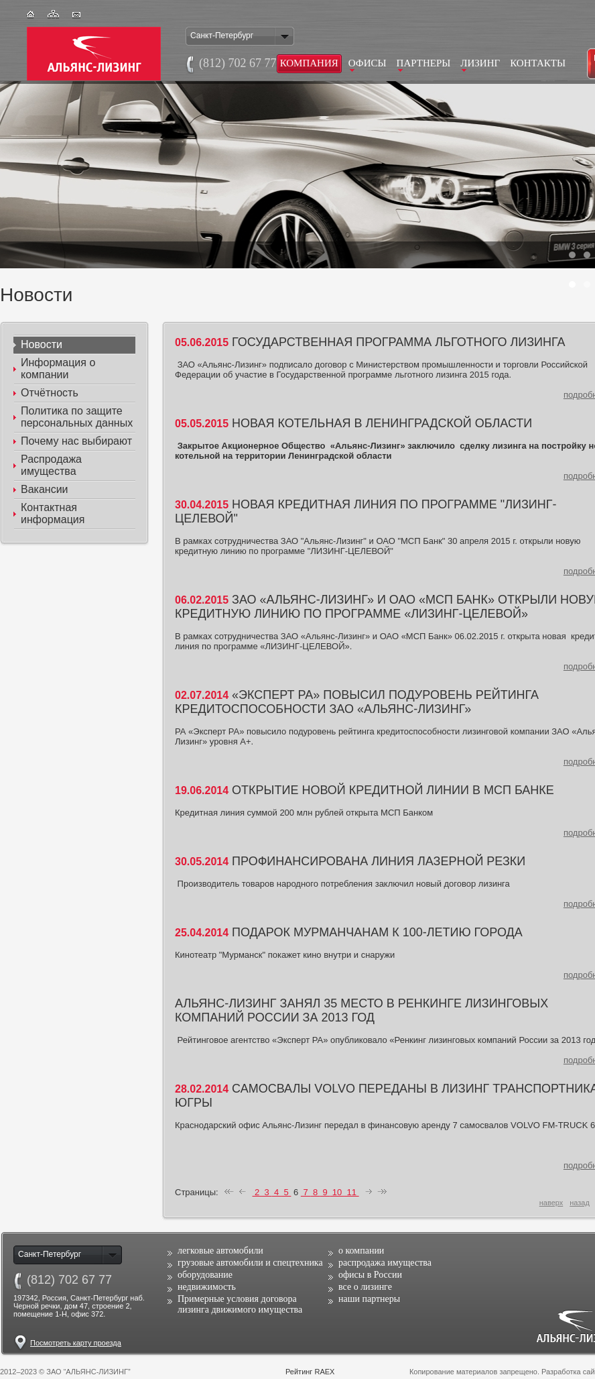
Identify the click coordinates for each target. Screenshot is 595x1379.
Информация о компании (58, 368)
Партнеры (424, 63)
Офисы (367, 63)
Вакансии (44, 489)
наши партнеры (369, 1299)
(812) (69, 1279)
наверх (551, 1203)
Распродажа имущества (51, 465)
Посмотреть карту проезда (75, 1343)
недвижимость (207, 1287)
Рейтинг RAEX (309, 1372)
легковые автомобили (220, 1251)
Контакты (538, 63)
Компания (309, 63)
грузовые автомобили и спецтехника (250, 1263)
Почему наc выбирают (76, 441)
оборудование (205, 1275)
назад (580, 1203)
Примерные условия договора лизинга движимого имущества (240, 1304)
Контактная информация (52, 513)
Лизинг (480, 63)
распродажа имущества (385, 1263)
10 (337, 1192)
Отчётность (49, 392)
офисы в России (370, 1275)
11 (351, 1192)
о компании (361, 1251)
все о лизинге (365, 1287)
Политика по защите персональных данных (77, 417)
